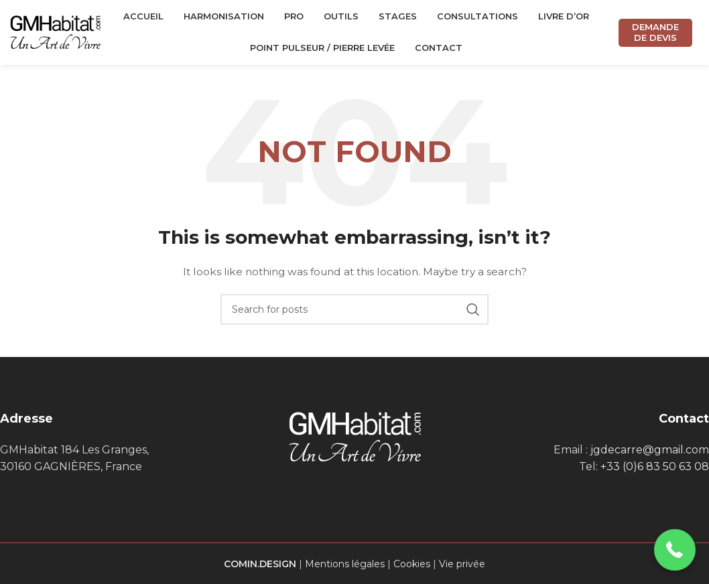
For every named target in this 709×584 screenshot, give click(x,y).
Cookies (411, 565)
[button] (675, 550)
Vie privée (462, 565)
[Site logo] (55, 33)
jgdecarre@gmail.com (649, 451)
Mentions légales (345, 565)
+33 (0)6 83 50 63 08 (654, 468)
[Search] (354, 311)
